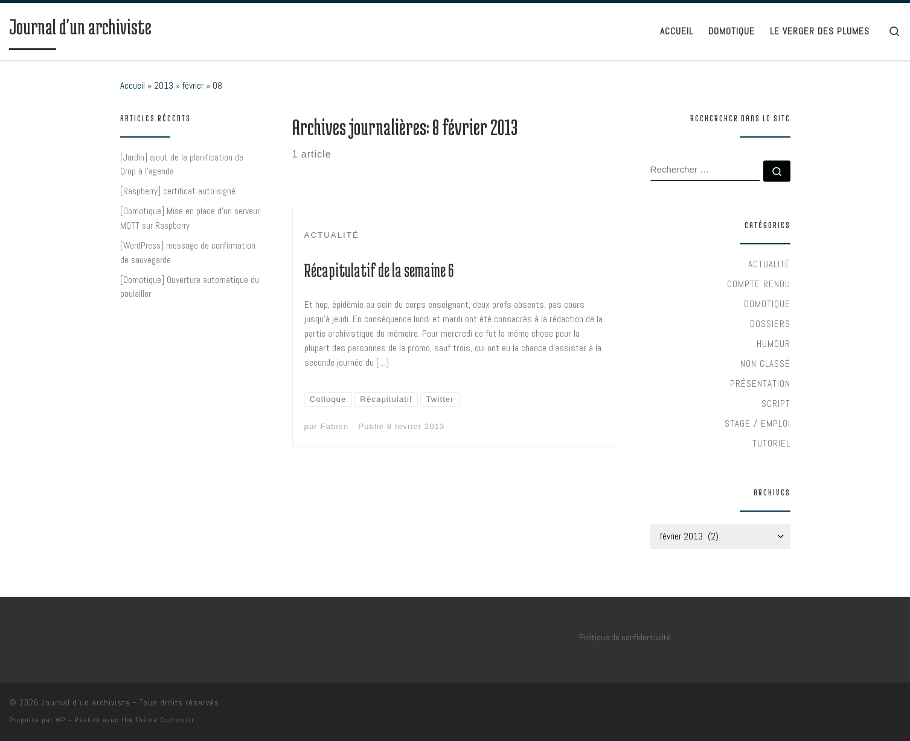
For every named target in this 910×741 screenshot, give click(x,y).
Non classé (765, 363)
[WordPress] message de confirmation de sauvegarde (187, 253)
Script (775, 403)
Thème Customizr (164, 720)
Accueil (132, 85)
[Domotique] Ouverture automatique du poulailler (189, 287)
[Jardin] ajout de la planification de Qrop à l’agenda (181, 164)
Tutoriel (771, 443)
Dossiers (770, 323)
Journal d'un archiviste (85, 703)
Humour (773, 343)
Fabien (334, 426)
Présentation (760, 383)
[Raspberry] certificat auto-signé (178, 191)
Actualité (769, 264)
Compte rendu (758, 284)
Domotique (767, 304)
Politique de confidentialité (625, 637)
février (192, 85)
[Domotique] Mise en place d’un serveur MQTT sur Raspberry (190, 218)
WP (60, 720)
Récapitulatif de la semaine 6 (379, 270)
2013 (163, 85)
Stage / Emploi (757, 423)
